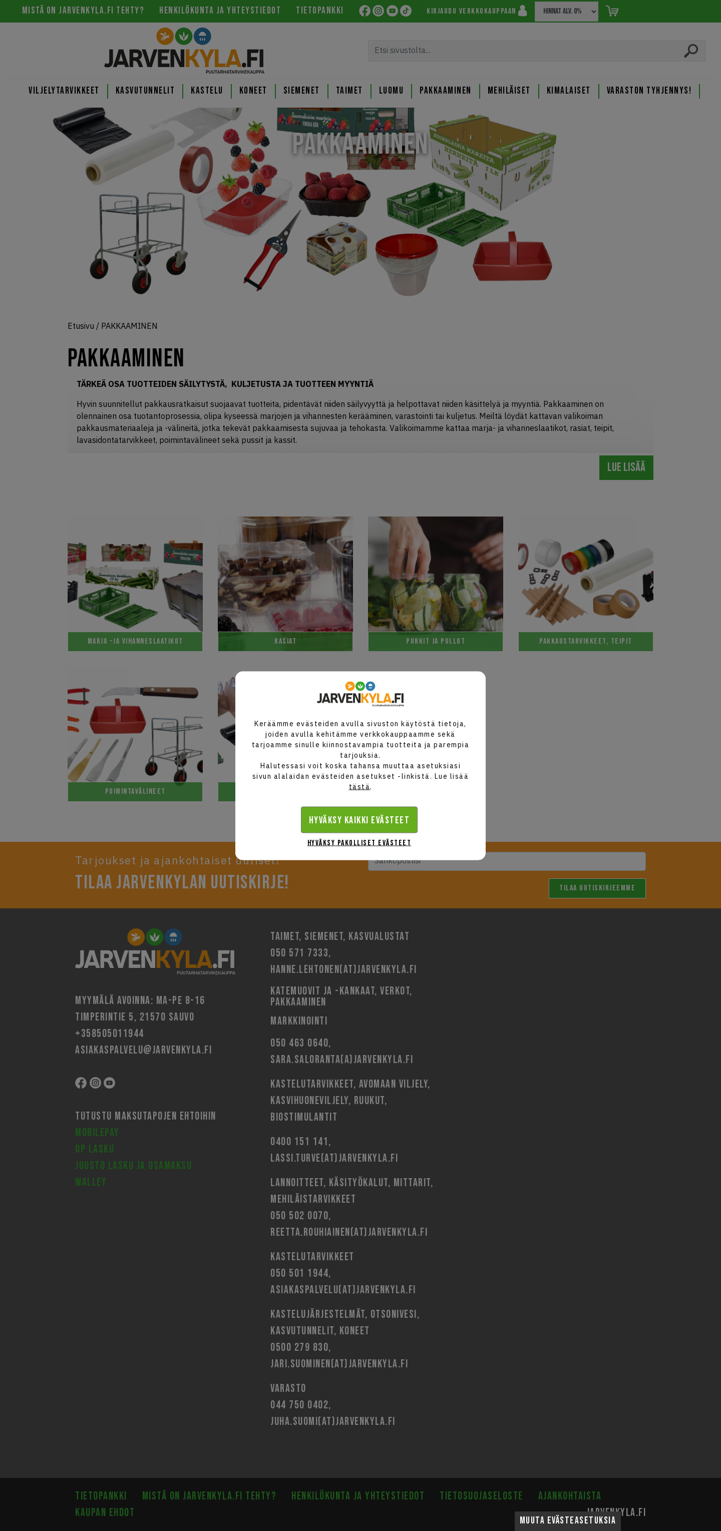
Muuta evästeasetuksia (568, 1520)
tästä (360, 786)
